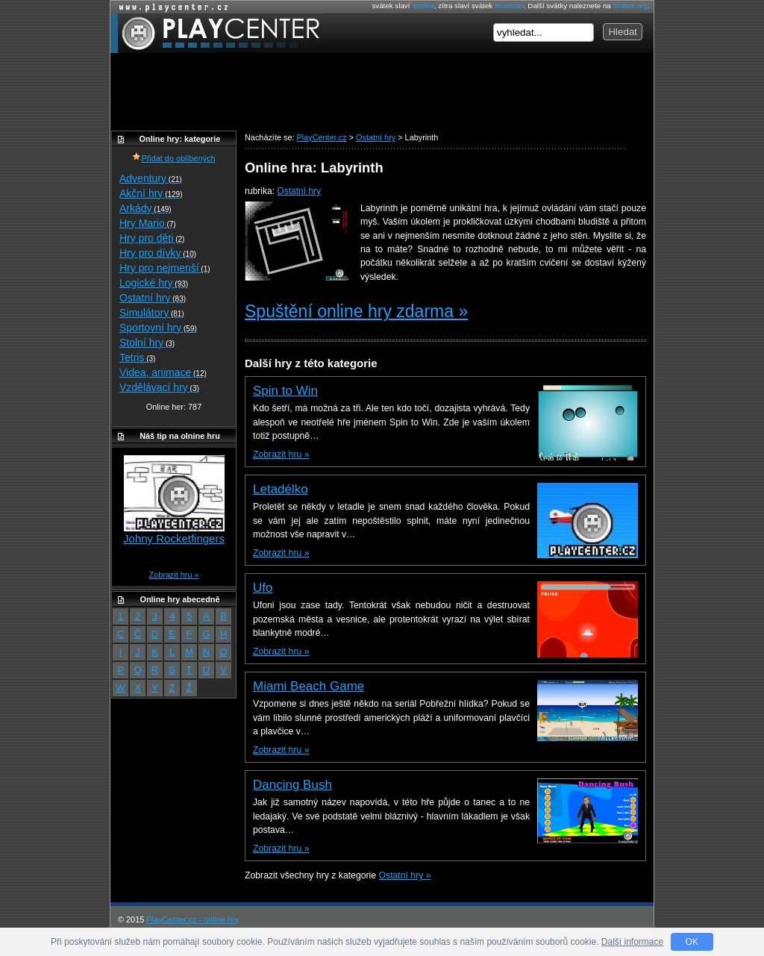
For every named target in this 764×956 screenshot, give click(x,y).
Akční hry (150, 193)
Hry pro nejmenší (164, 268)
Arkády (145, 208)
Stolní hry (147, 343)
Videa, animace (163, 372)
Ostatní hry (299, 191)
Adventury (150, 178)
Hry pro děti (151, 238)
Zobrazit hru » (281, 454)
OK (692, 942)
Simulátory (151, 313)
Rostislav (509, 5)
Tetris (137, 357)
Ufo (262, 588)
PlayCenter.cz (216, 33)
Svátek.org (630, 5)
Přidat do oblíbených (173, 158)
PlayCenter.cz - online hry (192, 919)
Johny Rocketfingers (174, 538)
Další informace (632, 942)
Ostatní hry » (405, 875)
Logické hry (153, 283)
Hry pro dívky (157, 253)
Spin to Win (285, 391)
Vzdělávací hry (159, 387)
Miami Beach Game (308, 686)
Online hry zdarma (170, 7)
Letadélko (280, 489)
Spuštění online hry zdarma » (356, 311)
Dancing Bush (292, 785)
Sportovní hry (158, 328)
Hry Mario (147, 223)
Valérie (423, 5)
